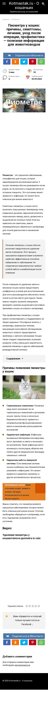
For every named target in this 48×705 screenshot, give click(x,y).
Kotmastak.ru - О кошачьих (24, 5)
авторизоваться (22, 665)
